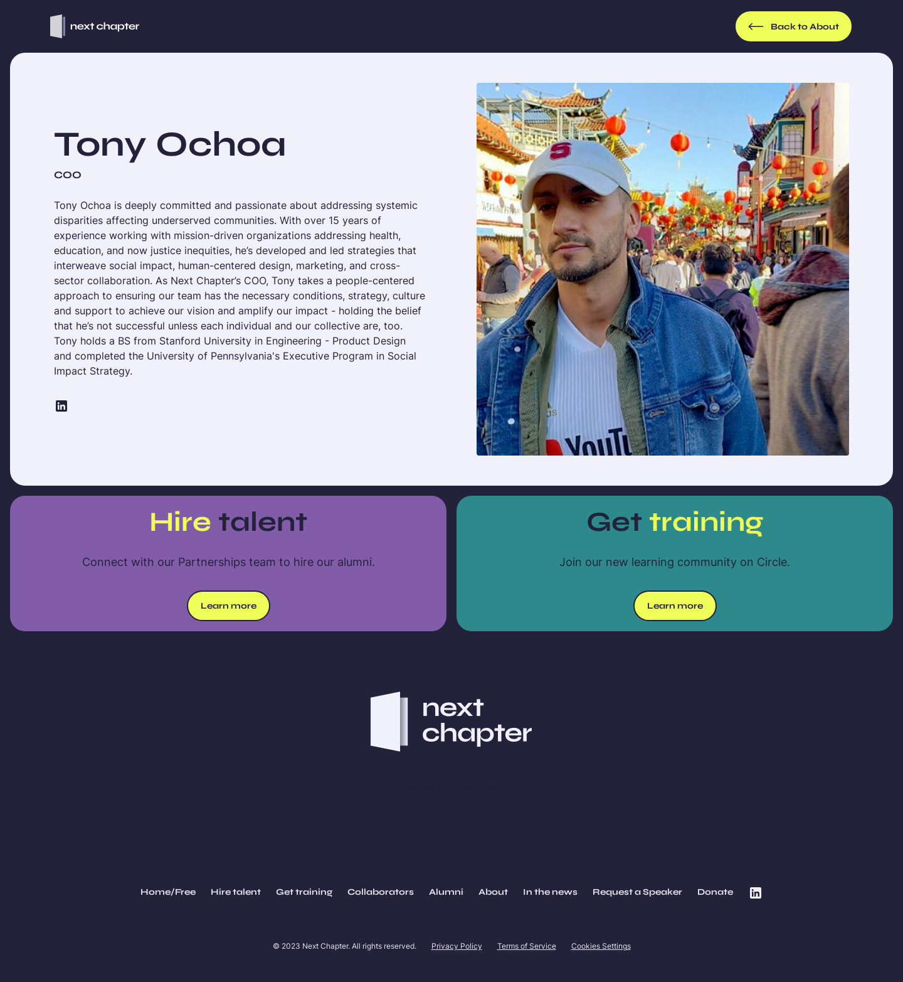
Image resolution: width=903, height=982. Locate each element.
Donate (715, 892)
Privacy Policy (456, 946)
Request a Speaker (637, 892)
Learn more (228, 605)
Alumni (446, 892)
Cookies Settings (601, 946)
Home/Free (168, 892)
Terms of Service (526, 946)
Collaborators (380, 892)
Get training (304, 892)
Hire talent (236, 892)
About (493, 892)
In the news (550, 892)
